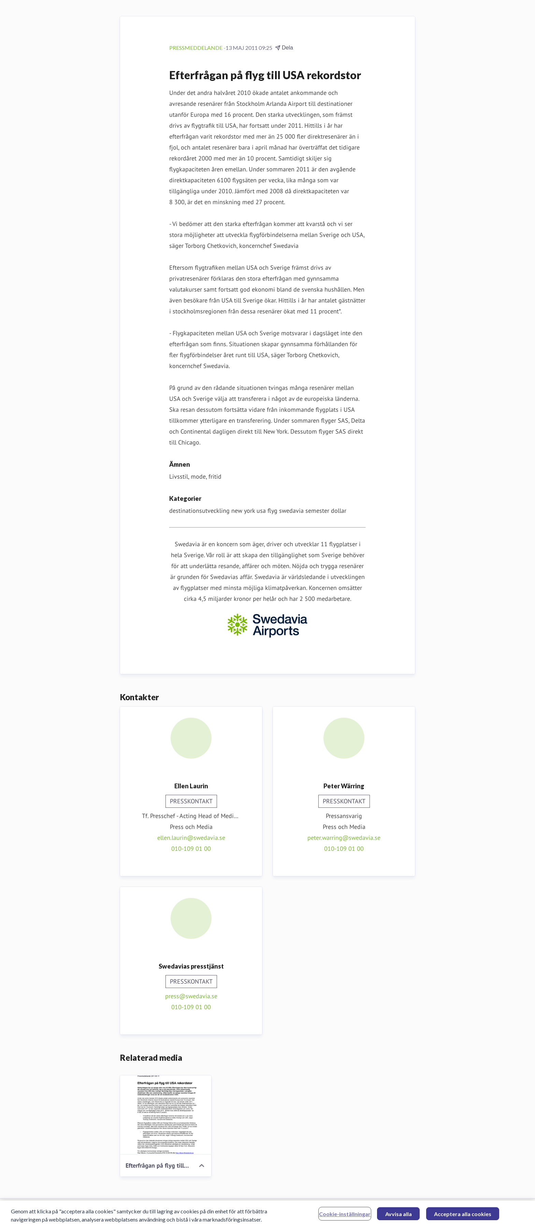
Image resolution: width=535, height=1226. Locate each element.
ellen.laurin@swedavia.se (191, 838)
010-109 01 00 (191, 848)
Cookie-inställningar (345, 1216)
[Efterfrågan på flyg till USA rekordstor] (165, 1115)
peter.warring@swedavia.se (343, 838)
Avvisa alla (398, 1216)
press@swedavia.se (191, 996)
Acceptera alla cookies (462, 1216)
